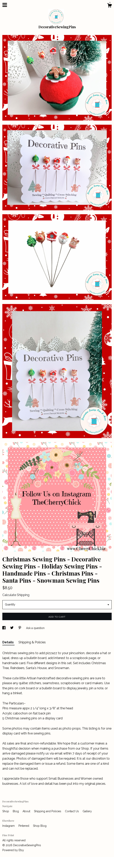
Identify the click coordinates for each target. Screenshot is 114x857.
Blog (16, 811)
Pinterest (24, 825)
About (27, 811)
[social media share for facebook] (4, 628)
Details (8, 642)
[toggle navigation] (4, 5)
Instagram (9, 825)
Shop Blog (40, 825)
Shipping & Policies (32, 642)
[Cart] (109, 6)
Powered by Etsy (13, 850)
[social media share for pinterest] (20, 628)
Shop (6, 811)
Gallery (87, 811)
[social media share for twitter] (12, 628)
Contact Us (72, 811)
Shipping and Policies (48, 811)
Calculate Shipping (15, 595)
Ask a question (35, 628)
